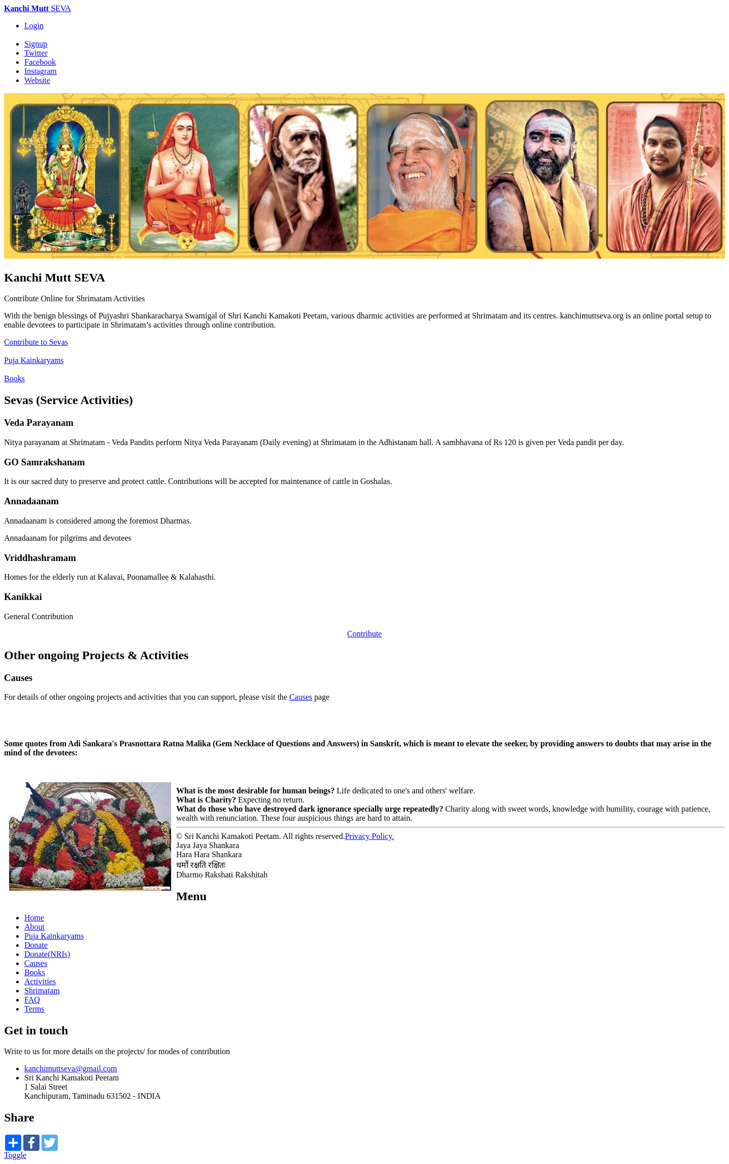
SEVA (37, 8)
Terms (34, 1009)
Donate (36, 945)
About (34, 926)
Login (34, 25)
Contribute (364, 633)
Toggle (15, 1155)
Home (34, 917)
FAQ (32, 999)
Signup (35, 43)
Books (14, 378)
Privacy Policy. (369, 836)
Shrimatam (42, 990)
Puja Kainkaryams (34, 360)
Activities (40, 981)
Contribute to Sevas (36, 342)
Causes (300, 697)
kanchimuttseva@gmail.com (70, 1068)
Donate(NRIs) (47, 954)
